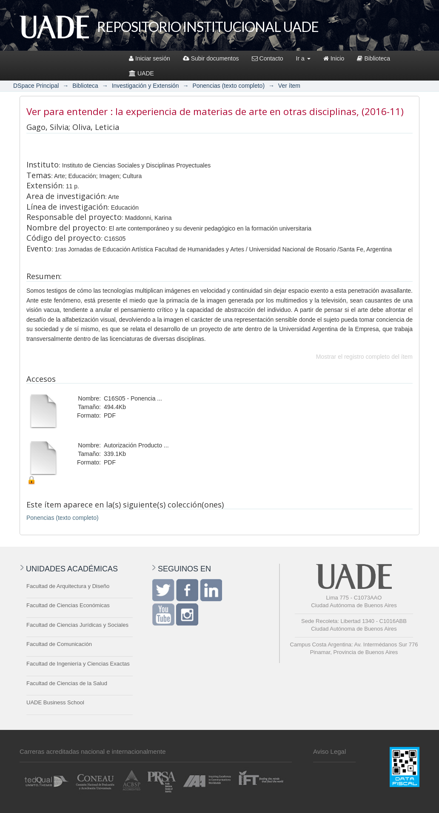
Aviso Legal (329, 751)
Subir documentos (211, 58)
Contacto (267, 58)
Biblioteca (373, 58)
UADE (141, 73)
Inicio (334, 58)
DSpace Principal (36, 85)
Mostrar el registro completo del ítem (364, 356)
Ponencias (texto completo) (228, 85)
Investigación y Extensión (145, 85)
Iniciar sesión (149, 58)
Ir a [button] (303, 58)
